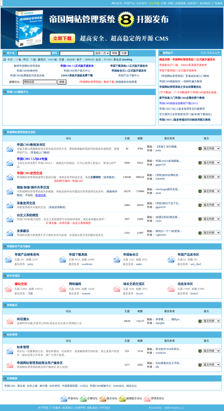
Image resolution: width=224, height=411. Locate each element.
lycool (139, 293)
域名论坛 (131, 385)
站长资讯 (54, 385)
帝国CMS (9, 385)
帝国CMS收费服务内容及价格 (27, 75)
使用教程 (109, 177)
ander (139, 264)
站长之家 (32, 385)
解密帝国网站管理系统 (27, 65)
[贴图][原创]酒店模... (167, 217)
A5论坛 (84, 385)
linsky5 (194, 293)
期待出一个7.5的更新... (169, 231)
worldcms (87, 264)
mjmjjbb (160, 323)
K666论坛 (118, 385)
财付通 (43, 385)
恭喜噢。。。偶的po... (168, 319)
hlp (157, 366)
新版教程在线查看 (126, 81)
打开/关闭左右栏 (210, 52)
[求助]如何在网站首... (168, 175)
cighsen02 (161, 234)
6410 (51, 59)
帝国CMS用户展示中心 (77, 70)
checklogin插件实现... (168, 189)
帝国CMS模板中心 (17, 91)
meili (158, 193)
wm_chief (196, 264)
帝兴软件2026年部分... (168, 349)
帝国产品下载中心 (128, 75)
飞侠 (30, 293)
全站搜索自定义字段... (168, 363)
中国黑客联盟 (70, 385)
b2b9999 (160, 178)
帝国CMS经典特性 (27, 70)
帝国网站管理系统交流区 (21, 132)
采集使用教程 (57, 207)
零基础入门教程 (40, 152)
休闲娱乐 (12, 305)
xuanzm (86, 293)
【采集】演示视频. (166, 146)
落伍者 (21, 385)
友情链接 (12, 378)
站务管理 (12, 334)
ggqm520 (160, 164)
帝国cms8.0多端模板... (168, 160)
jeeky (158, 150)
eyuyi (158, 220)
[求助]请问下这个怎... (168, 203)
